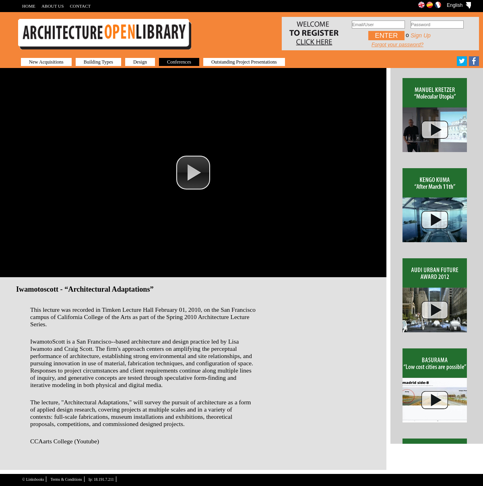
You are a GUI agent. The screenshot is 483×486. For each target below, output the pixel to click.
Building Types (98, 62)
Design (140, 62)
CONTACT (80, 6)
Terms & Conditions (66, 479)
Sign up (421, 35)
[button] (193, 172)
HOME (28, 6)
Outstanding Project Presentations (244, 62)
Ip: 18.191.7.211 (101, 479)
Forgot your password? (397, 44)
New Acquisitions (46, 62)
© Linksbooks (33, 479)
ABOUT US (52, 6)
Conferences (179, 62)
